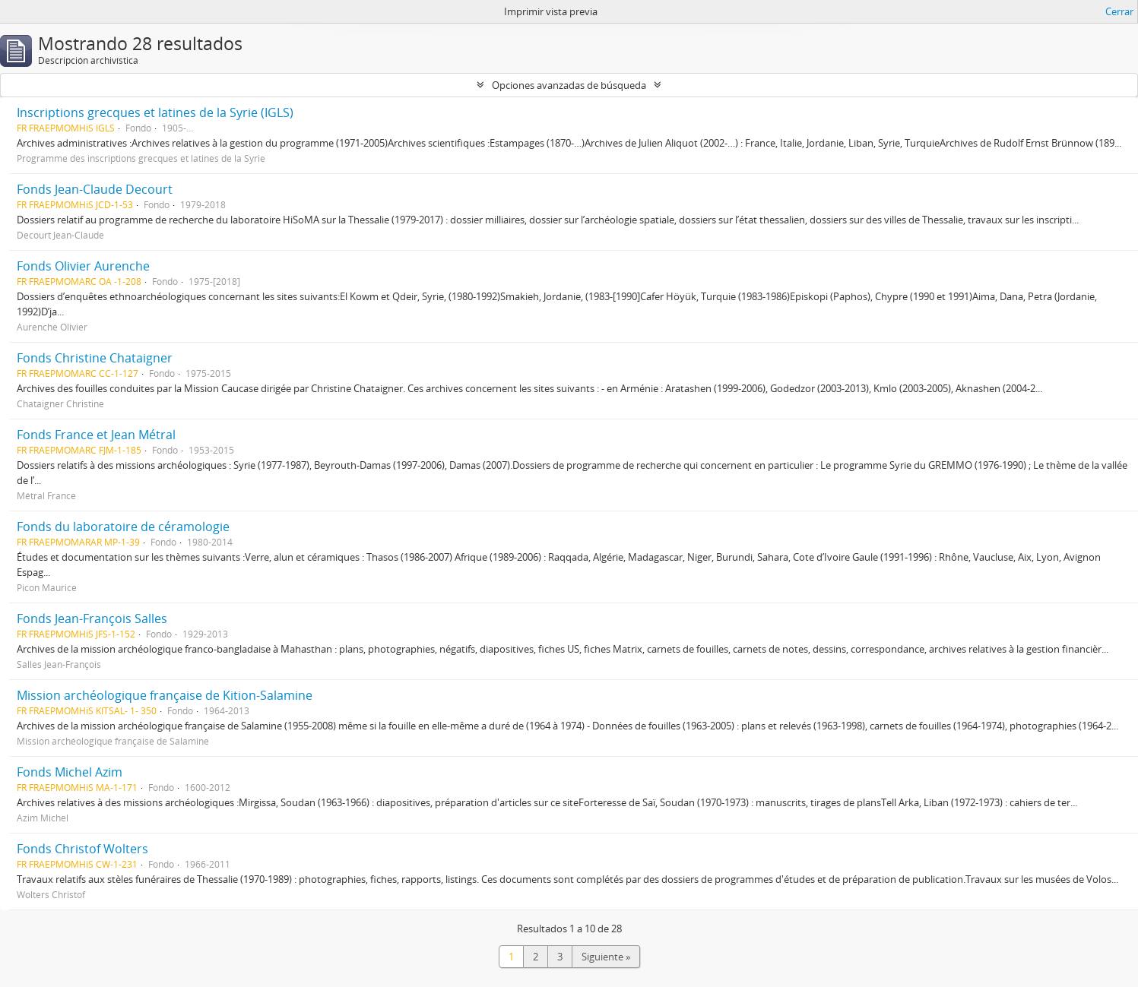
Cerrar (1119, 11)
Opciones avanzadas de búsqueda (569, 85)
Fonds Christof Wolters (82, 848)
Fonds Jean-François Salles (92, 618)
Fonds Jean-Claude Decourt (95, 189)
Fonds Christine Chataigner (95, 358)
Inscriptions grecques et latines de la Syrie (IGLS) (155, 112)
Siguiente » (606, 956)
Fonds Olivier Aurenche (83, 266)
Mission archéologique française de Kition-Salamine (164, 695)
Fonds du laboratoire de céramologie (123, 526)
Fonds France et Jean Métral (96, 434)
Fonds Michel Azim (69, 772)
